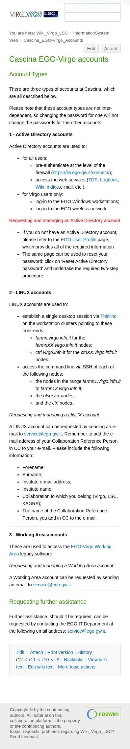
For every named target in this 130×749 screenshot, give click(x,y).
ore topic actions (76, 666)
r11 (32, 659)
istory (85, 652)
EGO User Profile (78, 239)
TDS (92, 179)
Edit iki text (41, 666)
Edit (91, 48)
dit (21, 652)
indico (53, 187)
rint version (60, 652)
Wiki (40, 187)
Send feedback (24, 736)
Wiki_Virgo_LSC (52, 33)
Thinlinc (108, 316)
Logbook (109, 179)
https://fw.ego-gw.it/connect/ (81, 172)
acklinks (73, 659)
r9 (58, 659)
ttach (36, 652)
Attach (110, 48)
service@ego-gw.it (43, 433)
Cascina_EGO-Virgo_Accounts (53, 40)
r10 (45, 659)
